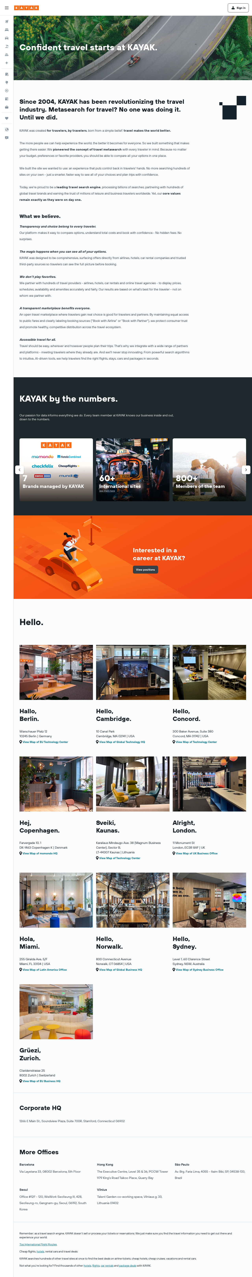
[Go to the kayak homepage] (26, 8)
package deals (127, 1265)
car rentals (107, 1265)
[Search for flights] (7, 22)
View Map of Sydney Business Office (199, 969)
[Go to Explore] (7, 82)
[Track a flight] (7, 91)
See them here (107, 490)
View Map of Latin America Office (45, 969)
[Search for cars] (7, 38)
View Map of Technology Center (196, 742)
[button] (6, 8)
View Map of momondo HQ (40, 853)
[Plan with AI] (7, 63)
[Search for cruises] (7, 55)
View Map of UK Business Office (197, 853)
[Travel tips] (7, 99)
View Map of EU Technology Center (45, 742)
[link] (145, 570)
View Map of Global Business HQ (120, 969)
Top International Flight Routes (38, 1244)
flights (96, 1265)
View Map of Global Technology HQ (122, 742)
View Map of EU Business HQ (41, 1081)
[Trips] (7, 118)
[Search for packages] (7, 46)
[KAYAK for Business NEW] (7, 107)
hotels (40, 1251)
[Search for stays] (7, 30)
